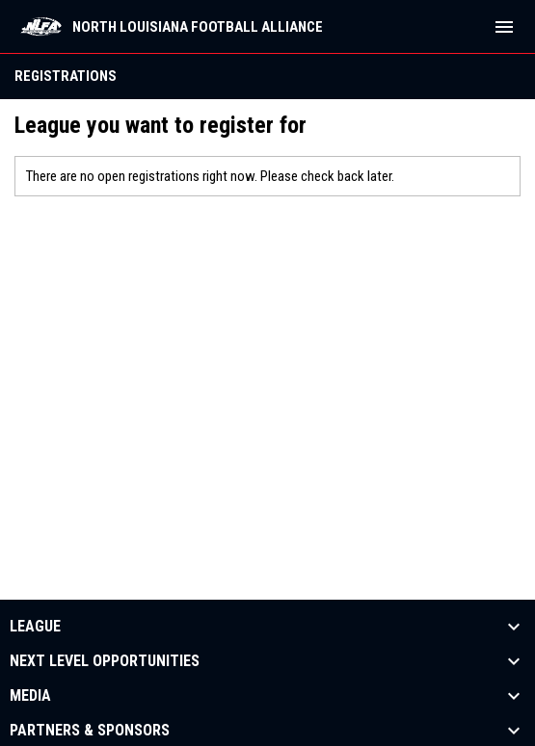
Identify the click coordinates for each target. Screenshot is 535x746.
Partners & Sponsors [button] (90, 730)
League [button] (35, 626)
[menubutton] (504, 27)
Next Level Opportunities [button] (105, 661)
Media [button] (30, 696)
